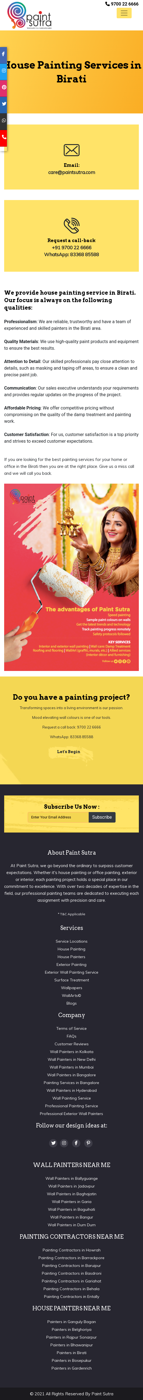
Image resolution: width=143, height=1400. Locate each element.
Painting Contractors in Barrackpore (71, 1257)
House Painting (71, 949)
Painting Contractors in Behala (71, 1288)
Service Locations (72, 941)
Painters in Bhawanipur (71, 1344)
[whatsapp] (3, 121)
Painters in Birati (71, 1352)
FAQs (71, 1036)
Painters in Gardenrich (72, 1368)
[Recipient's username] (58, 817)
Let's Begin (68, 752)
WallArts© (71, 995)
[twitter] (3, 105)
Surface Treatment (71, 980)
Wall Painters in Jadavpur (71, 1186)
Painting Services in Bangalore (71, 1082)
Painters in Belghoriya (71, 1329)
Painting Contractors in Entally (71, 1296)
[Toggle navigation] (124, 13)
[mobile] (3, 138)
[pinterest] (3, 88)
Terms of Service (71, 1028)
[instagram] (3, 72)
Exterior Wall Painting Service (71, 972)
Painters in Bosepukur (71, 1360)
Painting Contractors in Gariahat (71, 1281)
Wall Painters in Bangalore (71, 1074)
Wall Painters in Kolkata (71, 1051)
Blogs (72, 1003)
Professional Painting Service (71, 1105)
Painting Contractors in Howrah (72, 1250)
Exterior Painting (71, 964)
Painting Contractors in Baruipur (71, 1265)
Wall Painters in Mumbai (72, 1067)
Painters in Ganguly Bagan (71, 1321)
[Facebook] (76, 1143)
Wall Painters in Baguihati (71, 1209)
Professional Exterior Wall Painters (71, 1113)
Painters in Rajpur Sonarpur (71, 1337)
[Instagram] (64, 1143)
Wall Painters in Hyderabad (72, 1090)
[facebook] (3, 55)
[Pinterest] (88, 1143)
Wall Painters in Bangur (71, 1217)
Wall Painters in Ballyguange (71, 1178)
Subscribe (102, 817)
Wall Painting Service (71, 1098)
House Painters (71, 956)
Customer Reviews (72, 1043)
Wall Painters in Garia (71, 1201)
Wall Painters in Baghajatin (71, 1193)
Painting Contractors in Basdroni (71, 1273)
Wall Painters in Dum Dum (72, 1224)
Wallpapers (71, 987)
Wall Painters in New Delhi (72, 1059)
